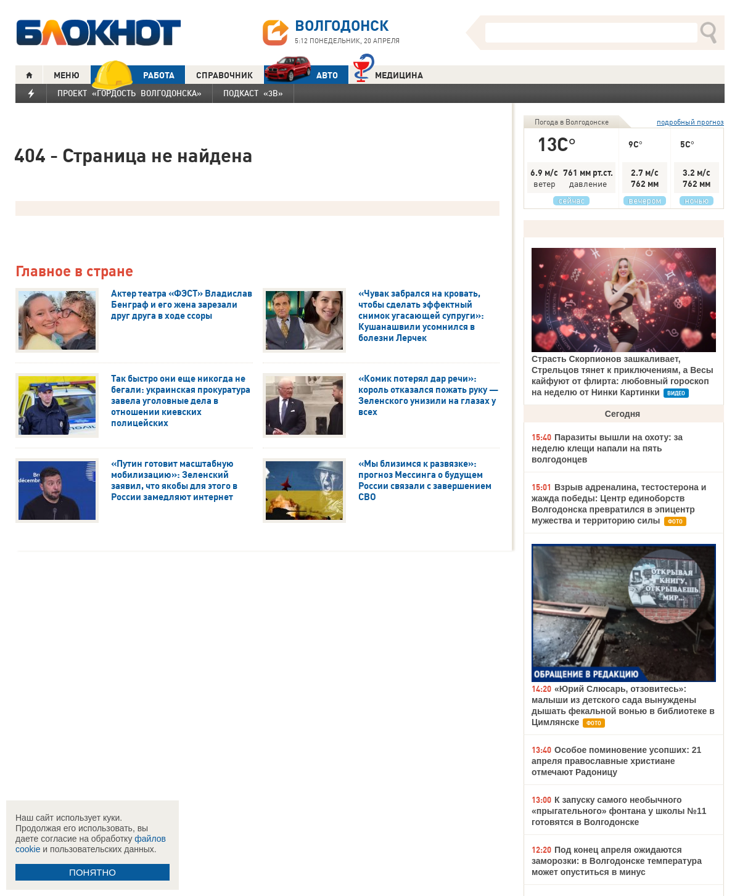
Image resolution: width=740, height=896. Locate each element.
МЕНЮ (67, 75)
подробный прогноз (690, 121)
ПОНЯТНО (92, 872)
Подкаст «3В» (253, 93)
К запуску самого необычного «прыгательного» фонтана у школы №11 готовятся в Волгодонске (619, 811)
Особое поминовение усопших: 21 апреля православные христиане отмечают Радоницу (616, 761)
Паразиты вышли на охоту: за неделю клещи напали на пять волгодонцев (607, 448)
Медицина (388, 73)
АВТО (301, 74)
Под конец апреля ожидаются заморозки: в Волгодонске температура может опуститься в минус (617, 861)
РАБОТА (133, 74)
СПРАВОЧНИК (224, 75)
